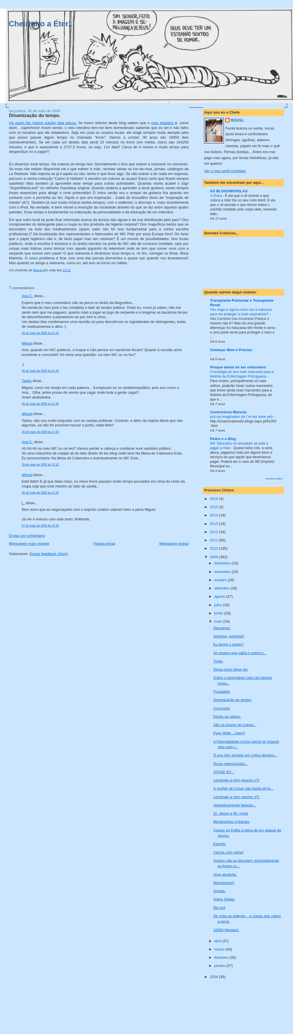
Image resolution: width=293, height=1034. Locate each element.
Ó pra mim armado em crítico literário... (245, 755)
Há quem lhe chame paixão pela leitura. (43, 123)
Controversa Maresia (228, 412)
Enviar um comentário (27, 535)
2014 (214, 515)
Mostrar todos (274, 478)
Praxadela (221, 691)
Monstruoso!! (224, 883)
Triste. (218, 661)
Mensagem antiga (173, 543)
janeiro (220, 966)
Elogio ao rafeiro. (227, 716)
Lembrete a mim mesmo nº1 (236, 797)
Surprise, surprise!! (228, 636)
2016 (214, 499)
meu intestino (163, 123)
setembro (222, 588)
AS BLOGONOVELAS (228, 191)
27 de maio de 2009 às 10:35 (40, 525)
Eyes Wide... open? (229, 733)
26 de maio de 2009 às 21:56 (40, 431)
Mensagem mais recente (29, 543)
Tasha (27, 381)
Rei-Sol (219, 908)
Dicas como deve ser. (231, 669)
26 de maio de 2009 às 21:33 (40, 370)
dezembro (223, 563)
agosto (220, 596)
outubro (221, 580)
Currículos (221, 708)
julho (218, 605)
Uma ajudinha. (225, 874)
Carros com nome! (228, 852)
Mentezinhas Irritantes (231, 822)
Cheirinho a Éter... (42, 23)
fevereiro (222, 957)
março (220, 949)
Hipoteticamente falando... (234, 805)
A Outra (216, 196)
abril (218, 941)
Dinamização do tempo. (232, 700)
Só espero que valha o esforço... (239, 653)
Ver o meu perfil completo (225, 171)
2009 (214, 557)
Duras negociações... (230, 764)
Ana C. (27, 296)
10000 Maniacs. (226, 930)
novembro (223, 572)
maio (218, 621)
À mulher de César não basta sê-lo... (243, 788)
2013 (214, 524)
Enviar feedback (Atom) (49, 554)
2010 (214, 548)
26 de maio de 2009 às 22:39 (40, 492)
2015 (214, 507)
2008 (214, 977)
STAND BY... (223, 772)
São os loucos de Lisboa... (235, 725)
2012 (214, 532)
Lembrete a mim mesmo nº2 (236, 780)
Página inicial (104, 543)
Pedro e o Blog (223, 439)
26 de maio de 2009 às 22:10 (40, 464)
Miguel (27, 343)
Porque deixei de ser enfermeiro (238, 367)
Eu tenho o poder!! (228, 644)
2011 (214, 540)
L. (23, 503)
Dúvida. (219, 891)
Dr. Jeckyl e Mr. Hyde (230, 813)
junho (219, 613)
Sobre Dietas (224, 899)
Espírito (219, 844)
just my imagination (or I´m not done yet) (241, 417)
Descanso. (222, 628)
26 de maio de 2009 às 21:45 (40, 403)
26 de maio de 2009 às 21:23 (40, 333)
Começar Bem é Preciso (231, 350)
